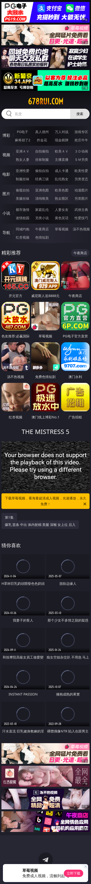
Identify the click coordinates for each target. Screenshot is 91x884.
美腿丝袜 (22, 198)
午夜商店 (42, 229)
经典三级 (42, 179)
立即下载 (73, 873)
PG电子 (22, 131)
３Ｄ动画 (81, 151)
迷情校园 (22, 218)
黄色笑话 (61, 218)
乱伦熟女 (61, 179)
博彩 (6, 135)
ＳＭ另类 (81, 159)
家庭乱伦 (42, 209)
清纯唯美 (42, 198)
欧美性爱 (81, 170)
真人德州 (42, 131)
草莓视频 (61, 229)
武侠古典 (81, 209)
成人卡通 (61, 170)
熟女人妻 (22, 159)
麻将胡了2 (22, 140)
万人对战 (61, 131)
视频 (6, 154)
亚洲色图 (42, 190)
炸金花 (42, 140)
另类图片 (81, 198)
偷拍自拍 (42, 170)
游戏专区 (81, 131)
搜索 (79, 113)
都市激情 (22, 209)
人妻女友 (61, 209)
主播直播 (61, 159)
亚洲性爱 (22, 170)
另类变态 (81, 179)
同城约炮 (22, 229)
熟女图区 (61, 198)
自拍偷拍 (42, 151)
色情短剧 (42, 237)
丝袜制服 (42, 159)
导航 (6, 232)
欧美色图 (61, 190)
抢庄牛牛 (81, 140)
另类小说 (42, 218)
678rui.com (45, 101)
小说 (6, 213)
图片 (6, 193)
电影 (6, 174)
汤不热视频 (81, 229)
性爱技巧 (81, 218)
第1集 (9, 517)
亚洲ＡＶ (22, 151)
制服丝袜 (22, 179)
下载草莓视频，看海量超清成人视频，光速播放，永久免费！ (46, 501)
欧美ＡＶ (61, 151)
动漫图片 (81, 190)
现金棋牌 (61, 140)
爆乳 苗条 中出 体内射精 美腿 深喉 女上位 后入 (40, 524)
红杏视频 (22, 237)
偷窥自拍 (22, 190)
